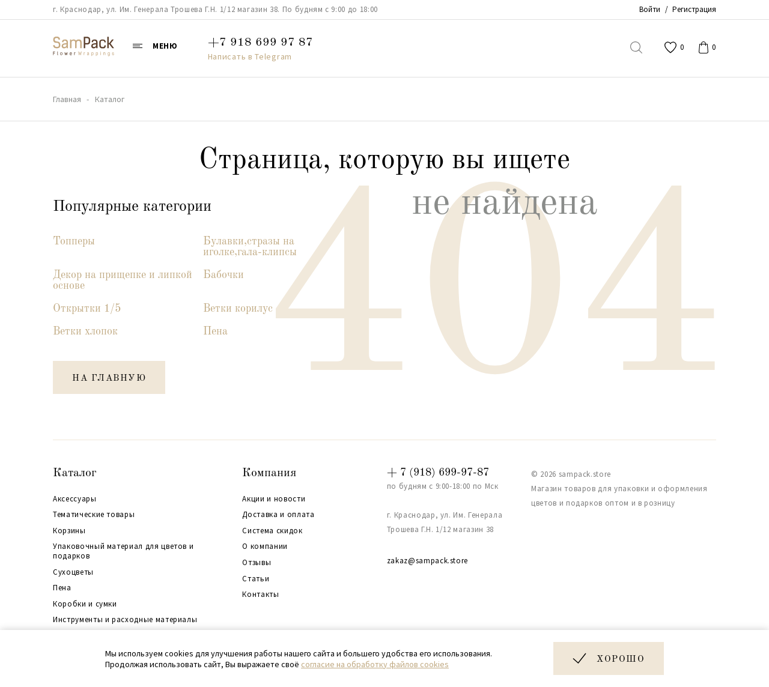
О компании (265, 546)
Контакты (260, 594)
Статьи (255, 579)
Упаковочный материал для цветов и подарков (123, 551)
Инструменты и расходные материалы (125, 620)
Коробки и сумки (85, 604)
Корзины (69, 531)
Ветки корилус (238, 308)
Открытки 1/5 (87, 308)
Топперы (74, 241)
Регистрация (694, 9)
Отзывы (256, 562)
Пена (215, 331)
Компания (269, 473)
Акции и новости (273, 499)
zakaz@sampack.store (427, 560)
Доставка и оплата (278, 514)
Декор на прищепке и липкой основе (122, 280)
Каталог (75, 473)
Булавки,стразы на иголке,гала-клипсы (250, 247)
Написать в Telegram (250, 56)
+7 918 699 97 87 (260, 43)
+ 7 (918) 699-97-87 (438, 472)
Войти (649, 9)
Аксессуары (75, 499)
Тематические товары (94, 514)
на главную (109, 378)
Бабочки (223, 275)
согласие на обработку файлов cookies (375, 664)
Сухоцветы (73, 572)
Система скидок (272, 531)
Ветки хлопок (85, 331)
